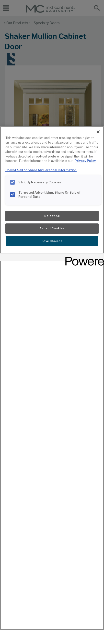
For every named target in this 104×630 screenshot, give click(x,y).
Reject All (52, 216)
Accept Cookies (52, 228)
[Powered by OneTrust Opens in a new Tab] (83, 258)
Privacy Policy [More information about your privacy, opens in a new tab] (85, 161)
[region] (52, 378)
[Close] (98, 131)
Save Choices (52, 241)
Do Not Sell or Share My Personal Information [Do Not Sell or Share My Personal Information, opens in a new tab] (41, 170)
